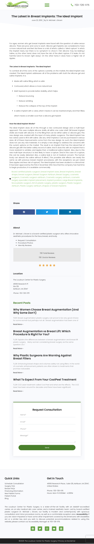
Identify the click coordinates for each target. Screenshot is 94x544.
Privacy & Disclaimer (66, 541)
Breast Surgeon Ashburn (44, 174)
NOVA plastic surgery (41, 183)
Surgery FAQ (10, 486)
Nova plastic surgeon (21, 183)
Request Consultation (27, 240)
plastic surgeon (59, 183)
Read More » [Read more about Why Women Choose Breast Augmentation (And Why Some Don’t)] (18, 324)
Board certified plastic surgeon (26, 171)
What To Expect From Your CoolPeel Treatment (44, 379)
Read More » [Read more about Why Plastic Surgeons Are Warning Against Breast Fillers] (18, 372)
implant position (54, 180)
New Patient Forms (12, 493)
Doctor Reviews (48, 257)
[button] (47, 5)
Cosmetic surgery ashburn (58, 177)
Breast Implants (67, 171)
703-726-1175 (24, 293)
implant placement (37, 180)
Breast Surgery (62, 174)
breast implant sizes (50, 171)
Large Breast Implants (72, 180)
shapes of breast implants (54, 185)
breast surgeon (25, 174)
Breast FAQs (10, 488)
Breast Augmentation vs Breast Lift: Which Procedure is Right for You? (41, 332)
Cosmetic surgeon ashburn (32, 177)
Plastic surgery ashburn (30, 185)
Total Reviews (48, 253)
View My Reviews (25, 245)
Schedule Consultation (14, 483)
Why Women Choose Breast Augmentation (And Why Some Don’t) (46, 311)
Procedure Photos (25, 243)
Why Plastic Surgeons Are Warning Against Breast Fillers (42, 357)
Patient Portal (10, 496)
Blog (6, 498)
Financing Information (14, 491)
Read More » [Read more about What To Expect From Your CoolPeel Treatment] (18, 391)
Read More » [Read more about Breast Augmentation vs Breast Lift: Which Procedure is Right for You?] (18, 348)
